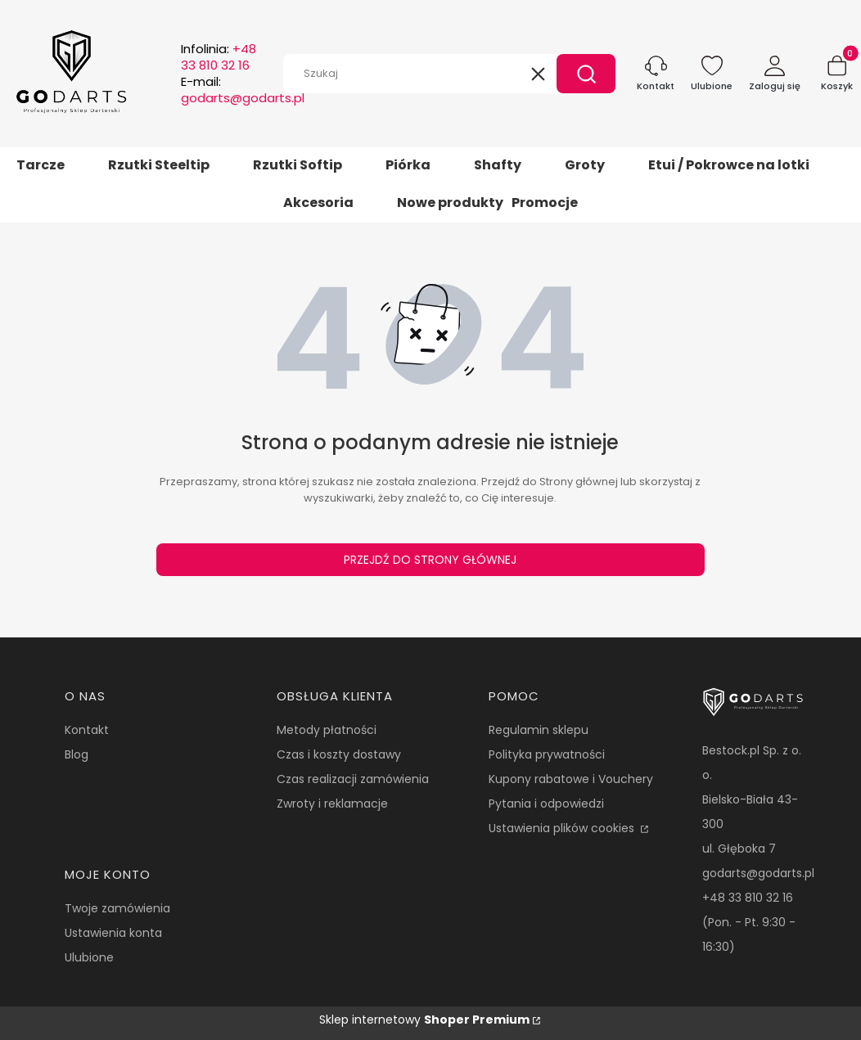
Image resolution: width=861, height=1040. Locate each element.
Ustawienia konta (113, 933)
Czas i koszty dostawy (339, 754)
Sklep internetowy (424, 1019)
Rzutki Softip (297, 164)
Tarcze (40, 164)
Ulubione (89, 957)
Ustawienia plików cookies (563, 828)
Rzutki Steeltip (159, 164)
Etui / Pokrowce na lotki (728, 164)
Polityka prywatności (547, 754)
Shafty (497, 164)
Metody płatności (326, 730)
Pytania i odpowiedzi (546, 803)
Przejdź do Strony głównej (430, 560)
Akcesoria (318, 202)
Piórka (407, 164)
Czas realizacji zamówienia (353, 779)
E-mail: (242, 90)
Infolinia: (218, 57)
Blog (76, 754)
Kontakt (87, 730)
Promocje (545, 202)
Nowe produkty (450, 202)
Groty (585, 164)
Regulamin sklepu (538, 730)
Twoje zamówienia (117, 908)
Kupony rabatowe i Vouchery (571, 779)
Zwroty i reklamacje (332, 803)
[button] (586, 73)
